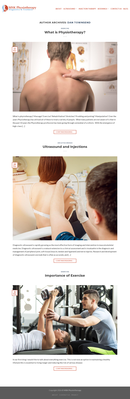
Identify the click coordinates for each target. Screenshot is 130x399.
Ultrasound (70, 8)
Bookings (103, 8)
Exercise (65, 28)
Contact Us (116, 9)
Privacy (74, 395)
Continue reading (65, 132)
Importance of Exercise (65, 275)
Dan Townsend (79, 22)
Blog (125, 9)
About (58, 9)
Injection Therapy (87, 9)
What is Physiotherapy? (64, 32)
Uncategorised (65, 143)
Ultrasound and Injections (65, 147)
